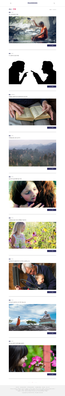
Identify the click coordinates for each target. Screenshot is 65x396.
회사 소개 (47, 387)
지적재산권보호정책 (30, 387)
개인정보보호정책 (23, 387)
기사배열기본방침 (38, 387)
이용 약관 (17, 387)
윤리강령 (43, 387)
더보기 (52, 45)
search (54, 3)
